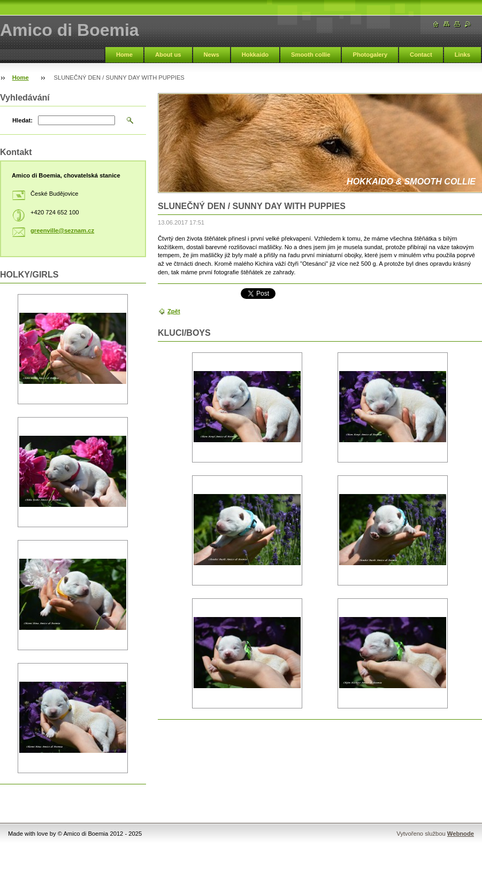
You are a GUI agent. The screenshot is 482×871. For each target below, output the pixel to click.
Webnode (460, 833)
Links (462, 54)
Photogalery (370, 54)
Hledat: (22, 120)
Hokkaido (255, 54)
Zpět (173, 311)
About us (168, 54)
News (211, 54)
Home (124, 54)
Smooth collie (310, 54)
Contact (421, 54)
